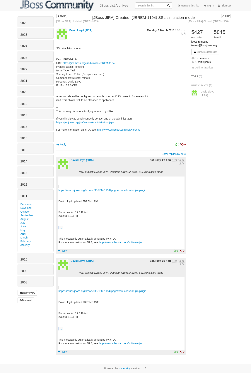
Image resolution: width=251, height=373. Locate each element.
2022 (24, 69)
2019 (24, 104)
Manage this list (188, 5)
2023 (24, 58)
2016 (24, 138)
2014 (24, 161)
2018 (24, 115)
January (25, 244)
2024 (24, 46)
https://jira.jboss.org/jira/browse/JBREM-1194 (89, 63)
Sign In (209, 5)
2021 (24, 81)
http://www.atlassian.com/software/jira (118, 129)
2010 (24, 259)
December (27, 204)
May (23, 230)
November (27, 207)
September (27, 215)
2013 (24, 173)
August (25, 219)
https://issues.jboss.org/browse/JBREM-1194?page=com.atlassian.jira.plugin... (103, 190)
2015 (24, 150)
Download (26, 300)
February (26, 241)
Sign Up (224, 5)
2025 (24, 34)
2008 (24, 282)
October (25, 211)
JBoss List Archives (74, 5)
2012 (24, 184)
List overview (27, 293)
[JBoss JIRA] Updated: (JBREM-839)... (78, 21)
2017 (24, 127)
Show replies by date (174, 153)
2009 (24, 271)
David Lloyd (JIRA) (80, 30)
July (23, 222)
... (61, 227)
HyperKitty (125, 368)
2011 (24, 196)
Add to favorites (202, 67)
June (23, 226)
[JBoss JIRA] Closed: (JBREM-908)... (209, 21)
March (24, 237)
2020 (24, 92)
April (23, 233)
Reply (61, 144)
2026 (24, 23)
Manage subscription (205, 52)
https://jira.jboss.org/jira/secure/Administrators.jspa (85, 122)
